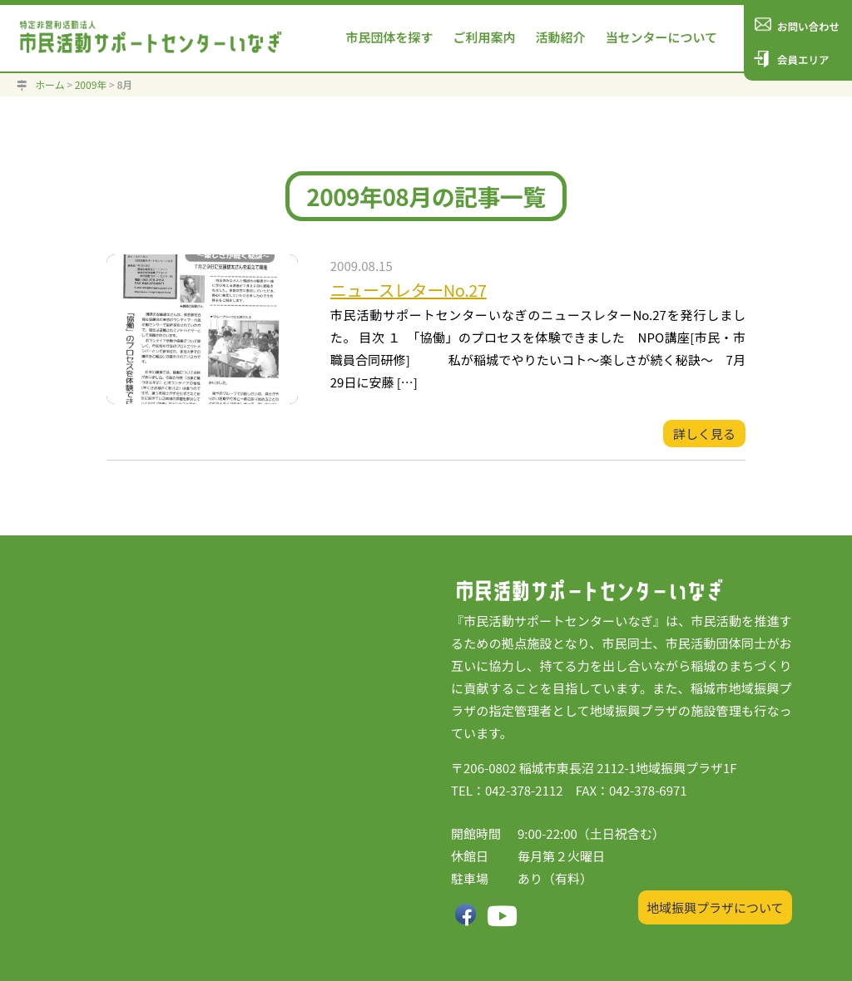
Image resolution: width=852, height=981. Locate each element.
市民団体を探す (389, 37)
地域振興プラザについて (715, 907)
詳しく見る (704, 433)
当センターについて (661, 37)
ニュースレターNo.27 (408, 290)
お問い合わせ (808, 26)
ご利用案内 (484, 37)
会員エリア (803, 59)
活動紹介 (560, 37)
